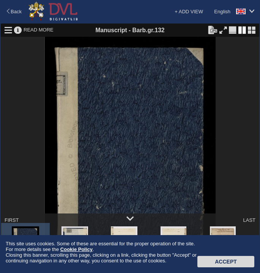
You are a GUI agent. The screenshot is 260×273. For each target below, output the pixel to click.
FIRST (12, 220)
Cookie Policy (76, 249)
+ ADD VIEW (189, 11)
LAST (249, 220)
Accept (226, 262)
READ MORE (39, 30)
